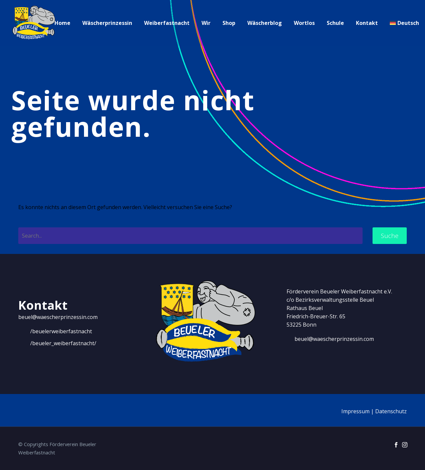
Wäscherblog (264, 23)
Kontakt (367, 23)
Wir (206, 23)
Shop (228, 23)
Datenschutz (391, 411)
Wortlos (304, 23)
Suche (389, 235)
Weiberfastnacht (167, 23)
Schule (335, 23)
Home (62, 23)
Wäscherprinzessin (107, 23)
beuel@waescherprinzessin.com (58, 317)
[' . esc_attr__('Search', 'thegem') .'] (190, 235)
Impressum (355, 411)
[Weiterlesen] (55, 331)
